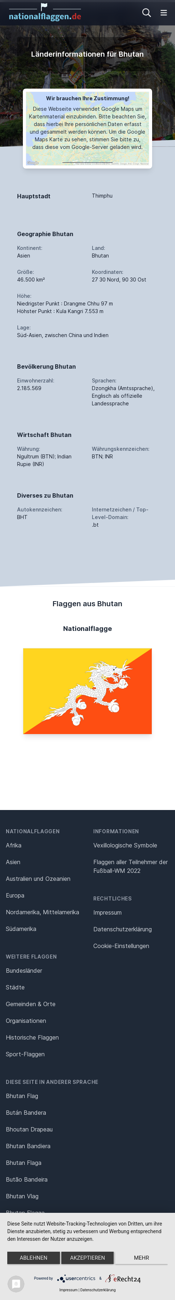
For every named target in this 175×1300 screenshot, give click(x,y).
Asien (13, 862)
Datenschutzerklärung (97, 1290)
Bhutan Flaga (23, 1162)
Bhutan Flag (22, 1095)
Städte (15, 987)
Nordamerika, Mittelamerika (42, 912)
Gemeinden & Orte (31, 1004)
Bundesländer (24, 970)
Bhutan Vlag (22, 1196)
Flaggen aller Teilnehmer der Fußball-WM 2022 (130, 866)
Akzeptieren (87, 1258)
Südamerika (21, 928)
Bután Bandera (26, 1112)
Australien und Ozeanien (38, 878)
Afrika (13, 845)
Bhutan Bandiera (28, 1146)
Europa (15, 895)
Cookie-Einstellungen (121, 945)
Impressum (107, 912)
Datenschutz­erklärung (122, 929)
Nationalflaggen (33, 831)
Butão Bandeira (27, 1179)
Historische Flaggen (32, 1037)
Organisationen (26, 1020)
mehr (141, 1258)
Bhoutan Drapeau (29, 1129)
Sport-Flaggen (25, 1054)
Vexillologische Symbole (125, 845)
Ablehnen (33, 1258)
